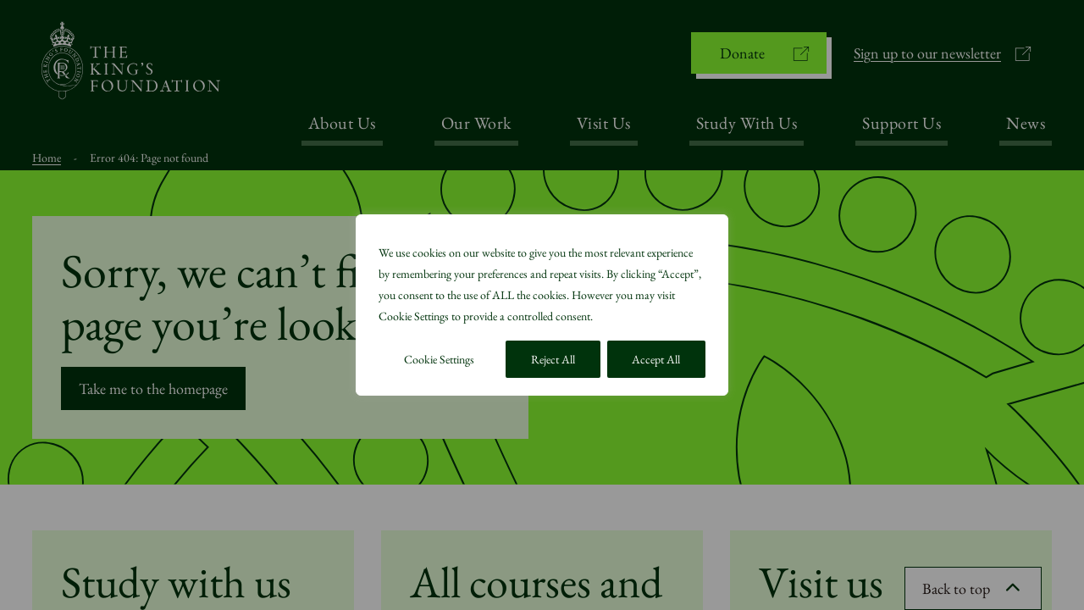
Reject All (553, 359)
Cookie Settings (439, 359)
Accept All (656, 359)
